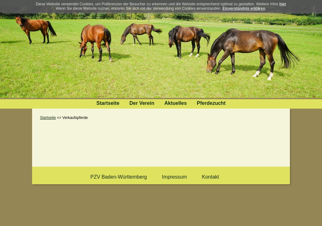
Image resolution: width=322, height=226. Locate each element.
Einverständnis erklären (243, 8)
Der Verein (142, 103)
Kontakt (210, 177)
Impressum (174, 177)
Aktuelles (175, 103)
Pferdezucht (211, 103)
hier (282, 4)
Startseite (108, 103)
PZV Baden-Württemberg (118, 177)
